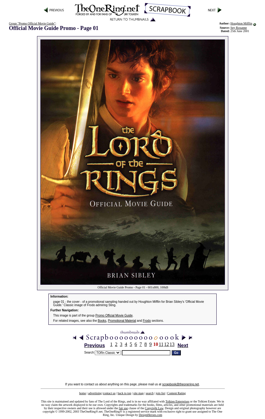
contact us (109, 393)
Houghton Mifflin (241, 23)
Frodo (147, 320)
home (82, 393)
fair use (123, 408)
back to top (124, 393)
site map (138, 393)
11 (161, 344)
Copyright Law (154, 408)
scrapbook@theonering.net (180, 384)
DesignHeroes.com (150, 415)
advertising (95, 393)
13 (172, 344)
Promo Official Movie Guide (114, 315)
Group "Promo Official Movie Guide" (32, 23)
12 (166, 344)
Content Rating (176, 393)
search (150, 393)
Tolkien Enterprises (177, 401)
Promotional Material (122, 320)
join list (160, 393)
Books (102, 320)
